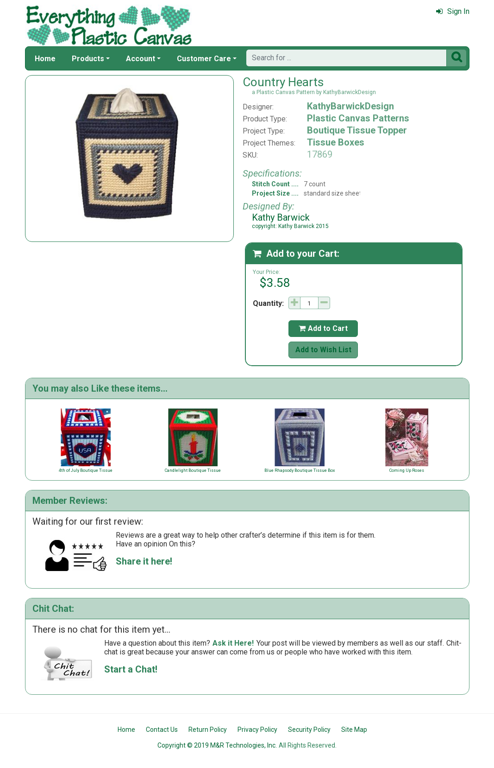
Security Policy (309, 729)
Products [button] (88, 58)
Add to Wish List (323, 349)
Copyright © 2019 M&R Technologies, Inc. (217, 745)
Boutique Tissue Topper (357, 130)
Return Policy (207, 729)
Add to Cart (323, 328)
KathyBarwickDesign (350, 106)
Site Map (354, 729)
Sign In (452, 11)
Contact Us (162, 729)
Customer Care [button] (204, 58)
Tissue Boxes (335, 142)
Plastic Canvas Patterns (358, 118)
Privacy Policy (257, 729)
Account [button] (140, 58)
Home (45, 58)
